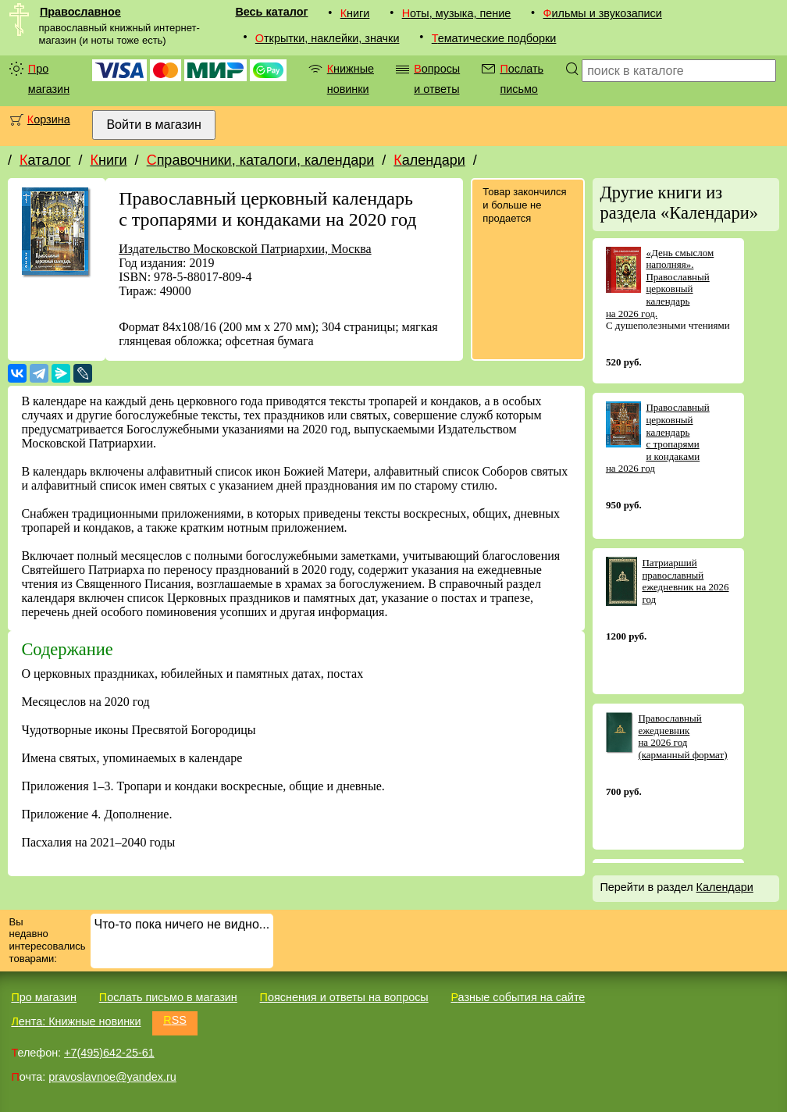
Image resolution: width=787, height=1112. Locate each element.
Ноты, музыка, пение (456, 13)
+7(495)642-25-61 (109, 1052)
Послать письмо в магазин (168, 997)
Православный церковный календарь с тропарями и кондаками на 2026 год (658, 437)
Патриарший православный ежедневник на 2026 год (685, 581)
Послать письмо (521, 78)
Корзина (48, 119)
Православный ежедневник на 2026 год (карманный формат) (682, 736)
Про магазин (48, 78)
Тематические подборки (494, 38)
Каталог (45, 160)
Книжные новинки (350, 78)
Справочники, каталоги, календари (261, 160)
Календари (429, 160)
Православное (80, 11)
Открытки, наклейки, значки (327, 38)
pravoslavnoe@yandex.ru (112, 1077)
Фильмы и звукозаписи (602, 13)
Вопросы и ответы (437, 78)
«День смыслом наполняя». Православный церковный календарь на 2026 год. (660, 283)
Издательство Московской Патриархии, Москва (245, 248)
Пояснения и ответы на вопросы (344, 997)
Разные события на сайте (517, 997)
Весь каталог (271, 11)
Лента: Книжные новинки (76, 1021)
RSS (175, 1020)
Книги (355, 13)
